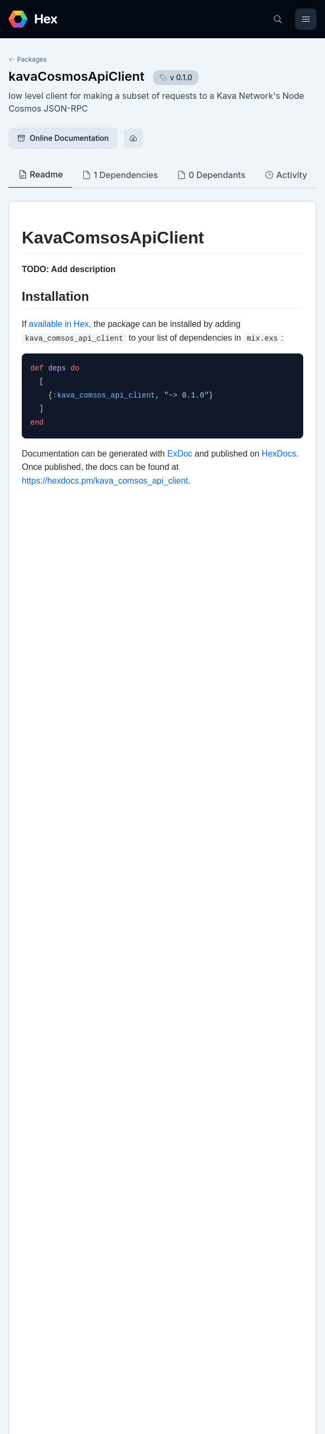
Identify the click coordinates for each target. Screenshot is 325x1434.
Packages (27, 59)
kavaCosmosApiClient (76, 76)
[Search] (278, 19)
